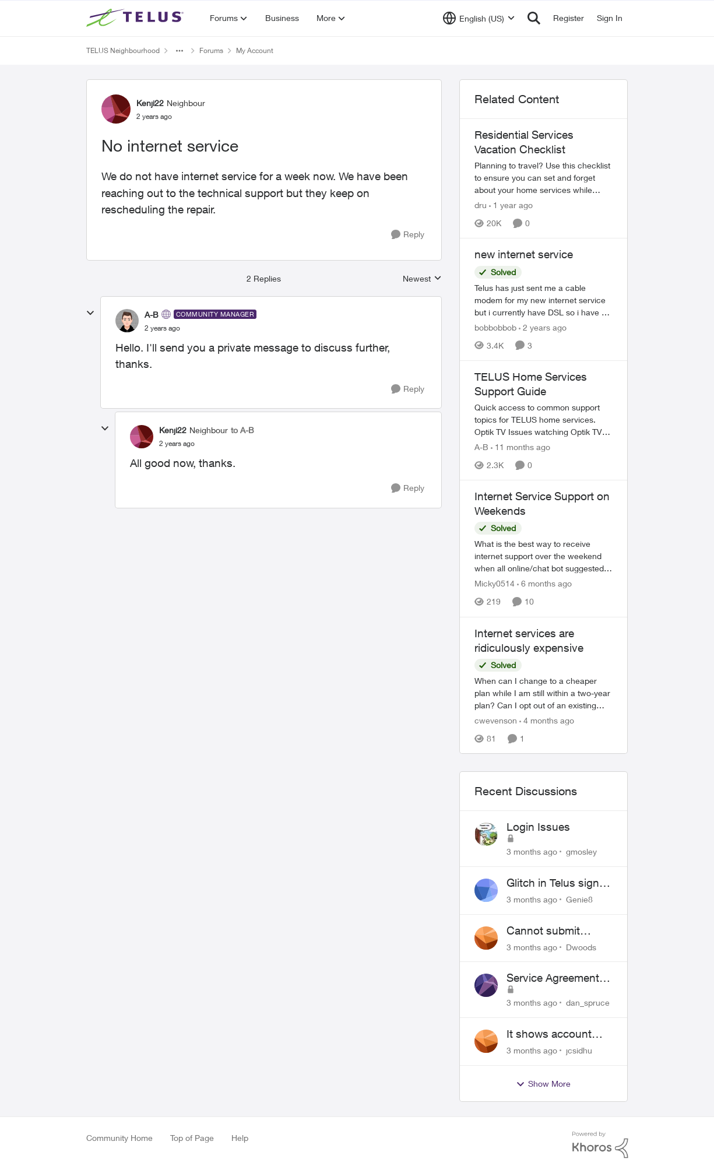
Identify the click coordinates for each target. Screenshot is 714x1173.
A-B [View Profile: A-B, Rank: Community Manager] (152, 314)
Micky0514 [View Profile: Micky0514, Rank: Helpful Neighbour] (494, 584)
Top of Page (192, 1138)
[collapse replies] (90, 313)
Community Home (119, 1138)
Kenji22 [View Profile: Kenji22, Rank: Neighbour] (150, 103)
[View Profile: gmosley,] (486, 834)
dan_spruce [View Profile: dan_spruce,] (588, 1002)
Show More (543, 1084)
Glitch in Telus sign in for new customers (559, 883)
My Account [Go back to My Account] (254, 50)
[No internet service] (162, 328)
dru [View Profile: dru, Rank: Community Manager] (480, 205)
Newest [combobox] (422, 279)
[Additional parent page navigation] (180, 51)
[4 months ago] (546, 720)
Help (239, 1138)
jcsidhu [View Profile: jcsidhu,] (579, 1050)
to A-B (242, 430)
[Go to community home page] (136, 18)
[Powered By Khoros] (600, 1145)
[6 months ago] (544, 584)
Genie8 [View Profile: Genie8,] (579, 899)
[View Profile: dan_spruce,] (486, 985)
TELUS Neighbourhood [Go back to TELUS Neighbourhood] (123, 50)
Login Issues (538, 826)
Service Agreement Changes (553, 978)
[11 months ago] (520, 447)
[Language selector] (479, 18)
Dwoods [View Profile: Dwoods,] (581, 946)
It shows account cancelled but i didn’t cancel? (558, 1034)
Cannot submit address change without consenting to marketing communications (554, 931)
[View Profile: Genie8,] (486, 890)
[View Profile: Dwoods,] (486, 938)
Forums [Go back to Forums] (211, 50)
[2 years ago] (543, 327)
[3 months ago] (532, 851)
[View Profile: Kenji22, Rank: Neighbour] (116, 109)
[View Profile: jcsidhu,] (486, 1041)
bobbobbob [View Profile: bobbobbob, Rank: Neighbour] (495, 327)
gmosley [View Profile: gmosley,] (581, 851)
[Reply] (408, 235)
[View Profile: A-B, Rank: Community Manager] (127, 320)
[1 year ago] (511, 205)
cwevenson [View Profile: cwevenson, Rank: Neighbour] (495, 720)
